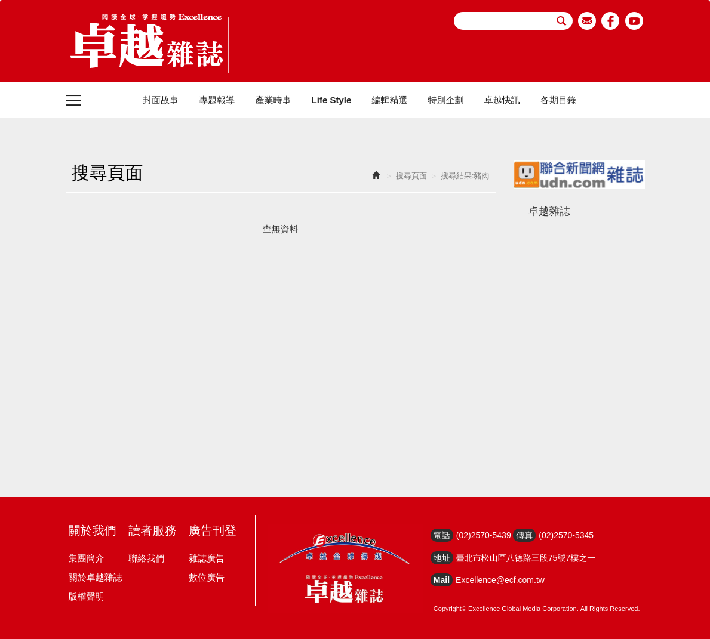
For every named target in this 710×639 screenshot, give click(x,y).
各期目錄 (558, 100)
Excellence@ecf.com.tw (500, 580)
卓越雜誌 (549, 211)
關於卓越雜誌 (95, 577)
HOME (147, 43)
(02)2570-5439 (483, 535)
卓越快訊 (502, 100)
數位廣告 (207, 577)
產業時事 (273, 100)
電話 (442, 535)
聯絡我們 (146, 558)
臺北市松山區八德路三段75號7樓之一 (525, 558)
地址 (442, 558)
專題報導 (217, 100)
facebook (610, 21)
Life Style (332, 100)
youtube (634, 21)
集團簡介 (86, 558)
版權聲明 (86, 596)
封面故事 (161, 100)
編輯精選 (389, 100)
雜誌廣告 (207, 558)
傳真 (524, 535)
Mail (442, 580)
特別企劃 (446, 100)
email (587, 21)
